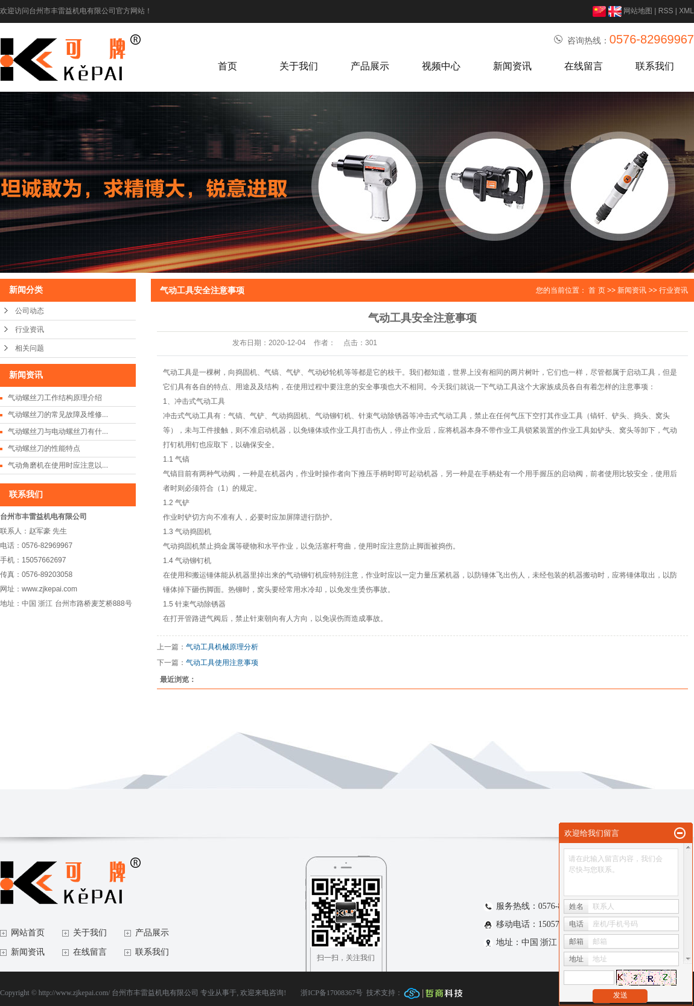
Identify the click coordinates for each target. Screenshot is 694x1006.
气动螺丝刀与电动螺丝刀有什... (58, 431)
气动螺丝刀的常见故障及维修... (58, 414)
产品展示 (370, 66)
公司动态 (29, 311)
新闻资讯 (512, 66)
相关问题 (29, 348)
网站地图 (637, 11)
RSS (665, 11)
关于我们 (298, 66)
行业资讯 (29, 329)
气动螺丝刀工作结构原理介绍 (55, 397)
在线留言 (583, 66)
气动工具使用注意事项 (222, 662)
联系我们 (654, 66)
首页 (227, 66)
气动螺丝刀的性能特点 (44, 448)
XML (686, 11)
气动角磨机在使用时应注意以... (58, 465)
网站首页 (28, 932)
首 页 (596, 290)
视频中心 (441, 66)
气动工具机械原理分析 (222, 647)
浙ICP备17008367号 (332, 992)
